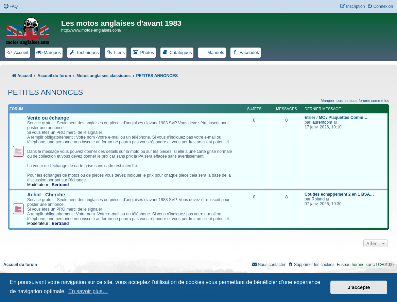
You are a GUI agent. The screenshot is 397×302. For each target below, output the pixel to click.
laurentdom (322, 122)
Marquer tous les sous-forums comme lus (355, 101)
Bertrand (60, 184)
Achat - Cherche (46, 194)
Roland (318, 199)
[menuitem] (10, 6)
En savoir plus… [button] (88, 291)
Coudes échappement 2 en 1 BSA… (339, 194)
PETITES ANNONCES (45, 92)
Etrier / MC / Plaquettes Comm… (336, 117)
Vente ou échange (48, 118)
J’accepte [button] (359, 287)
